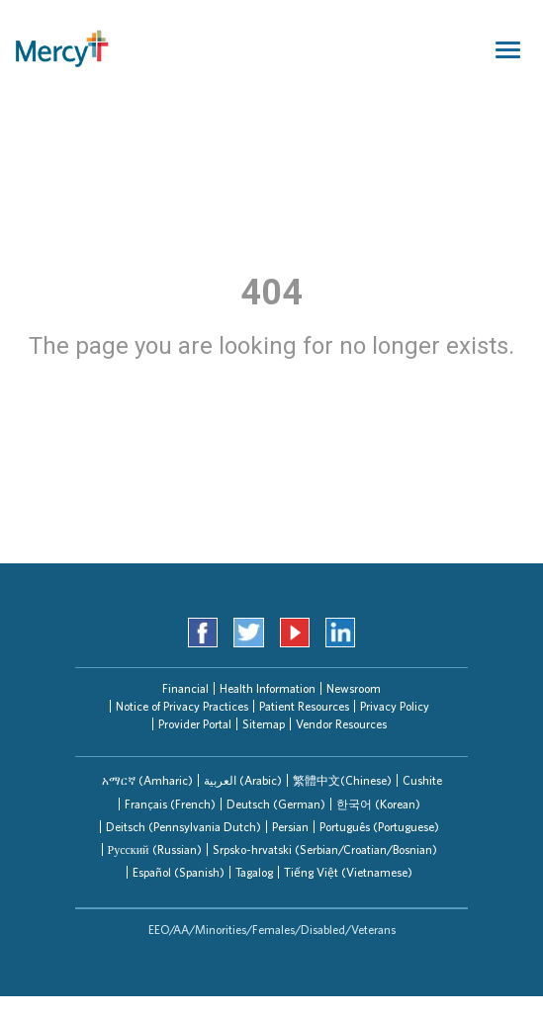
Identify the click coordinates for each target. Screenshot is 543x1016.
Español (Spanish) (179, 872)
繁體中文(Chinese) (342, 780)
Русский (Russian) (155, 849)
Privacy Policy (394, 706)
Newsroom (353, 688)
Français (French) (170, 804)
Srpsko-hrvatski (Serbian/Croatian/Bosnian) (325, 849)
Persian (290, 826)
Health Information (268, 688)
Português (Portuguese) (379, 826)
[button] (147, 780)
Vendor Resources (341, 724)
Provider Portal (194, 724)
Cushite (422, 780)
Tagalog (254, 872)
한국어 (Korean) (378, 804)
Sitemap (263, 724)
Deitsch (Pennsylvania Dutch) (183, 826)
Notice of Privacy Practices (182, 706)
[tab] (147, 780)
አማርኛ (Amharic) (147, 780)
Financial (185, 688)
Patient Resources (304, 706)
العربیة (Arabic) (243, 780)
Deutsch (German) (275, 804)
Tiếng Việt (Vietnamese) (348, 872)
